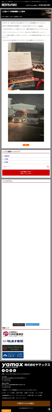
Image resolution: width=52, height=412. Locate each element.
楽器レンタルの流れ (26, 173)
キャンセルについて (21, 395)
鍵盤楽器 (6, 156)
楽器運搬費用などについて (9, 395)
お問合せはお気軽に (26, 403)
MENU (50, 1)
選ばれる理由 (20, 392)
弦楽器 (6, 162)
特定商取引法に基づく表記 (9, 398)
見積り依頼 (30, 395)
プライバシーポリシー (22, 398)
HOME (4, 392)
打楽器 (6, 159)
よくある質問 (39, 395)
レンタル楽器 (11, 392)
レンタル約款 (39, 392)
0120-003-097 (44, 5)
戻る (26, 145)
